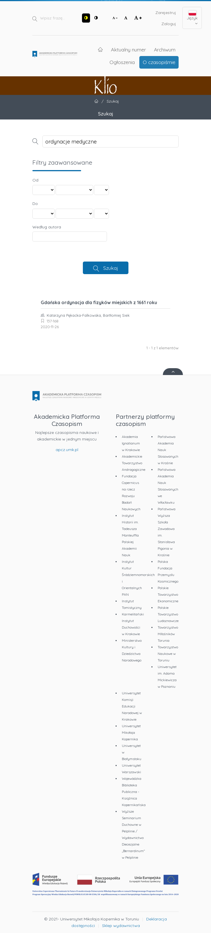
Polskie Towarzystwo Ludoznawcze (168, 614)
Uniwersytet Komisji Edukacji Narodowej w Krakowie (132, 706)
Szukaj (110, 268)
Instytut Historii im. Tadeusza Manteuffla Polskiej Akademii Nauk (130, 535)
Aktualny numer (128, 49)
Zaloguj (168, 23)
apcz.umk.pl (67, 449)
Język (192, 18)
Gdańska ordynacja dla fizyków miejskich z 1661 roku (99, 302)
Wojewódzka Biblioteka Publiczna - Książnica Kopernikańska (134, 791)
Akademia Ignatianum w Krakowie (131, 443)
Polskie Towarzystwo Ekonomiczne (168, 594)
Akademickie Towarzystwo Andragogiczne (133, 463)
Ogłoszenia (122, 62)
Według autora (46, 227)
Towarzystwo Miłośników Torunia (168, 634)
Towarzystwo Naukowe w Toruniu (168, 653)
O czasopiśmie (159, 62)
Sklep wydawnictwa (121, 925)
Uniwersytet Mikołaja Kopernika (131, 732)
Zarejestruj (165, 12)
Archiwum (164, 49)
